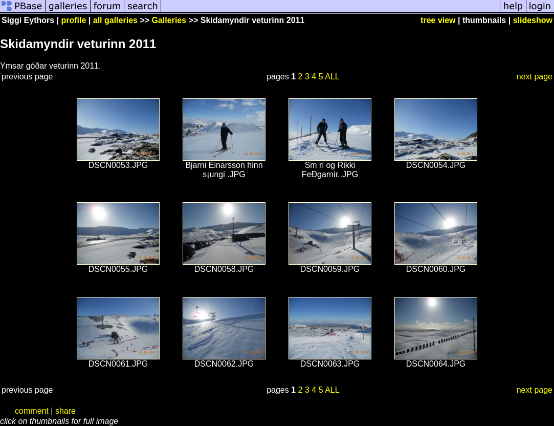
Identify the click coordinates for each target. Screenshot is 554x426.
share (65, 411)
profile (73, 20)
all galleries (115, 20)
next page (534, 76)
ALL (332, 76)
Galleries (169, 20)
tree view (437, 20)
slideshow (532, 20)
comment (32, 411)
